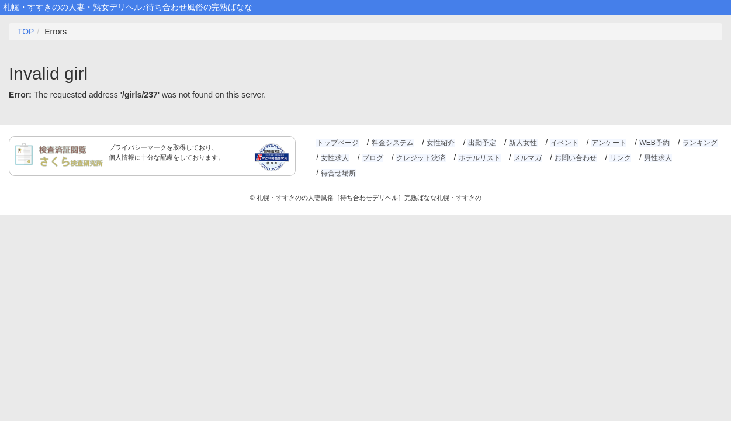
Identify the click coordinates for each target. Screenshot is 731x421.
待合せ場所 (698, 158)
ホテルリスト (478, 158)
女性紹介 (440, 143)
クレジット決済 (419, 158)
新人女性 (521, 143)
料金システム (392, 143)
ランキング (696, 143)
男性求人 (655, 158)
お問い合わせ (573, 158)
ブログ (372, 158)
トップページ (337, 143)
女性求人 (335, 158)
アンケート (605, 143)
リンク (617, 158)
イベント (562, 143)
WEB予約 (651, 143)
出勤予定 (480, 143)
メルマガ (526, 158)
